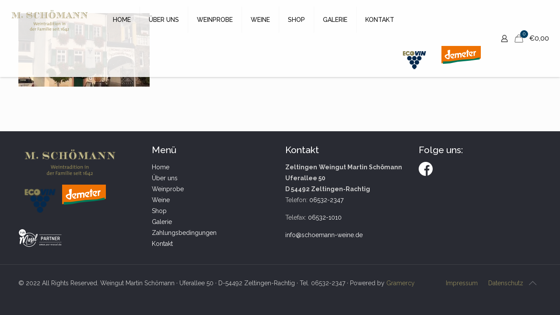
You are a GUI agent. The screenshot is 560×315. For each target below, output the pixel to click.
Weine (161, 199)
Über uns (165, 178)
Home (160, 167)
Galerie (162, 221)
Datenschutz (505, 283)
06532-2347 (326, 199)
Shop (159, 210)
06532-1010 (325, 217)
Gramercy (400, 283)
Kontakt (162, 243)
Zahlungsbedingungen (184, 232)
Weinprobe (168, 189)
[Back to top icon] (532, 283)
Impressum (462, 283)
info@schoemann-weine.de (324, 234)
